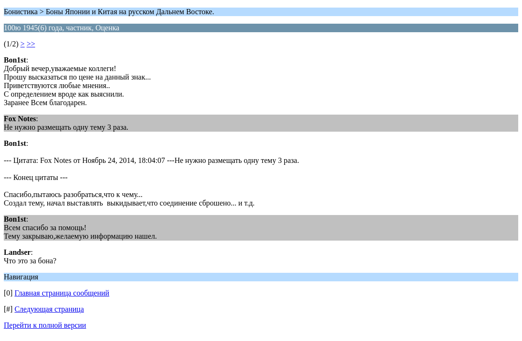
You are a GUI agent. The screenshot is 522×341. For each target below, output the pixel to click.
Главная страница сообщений (62, 293)
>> (31, 44)
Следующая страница (49, 309)
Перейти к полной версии (45, 325)
